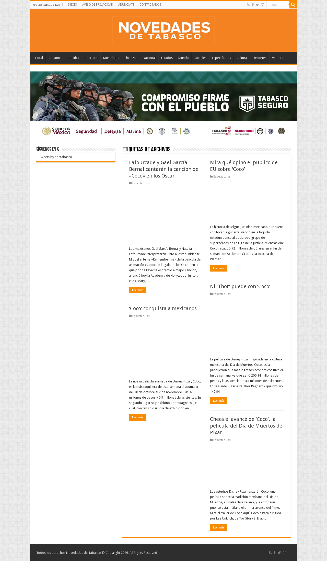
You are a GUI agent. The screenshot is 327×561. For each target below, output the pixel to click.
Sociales (200, 58)
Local (39, 58)
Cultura (242, 58)
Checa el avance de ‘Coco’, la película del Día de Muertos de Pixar (246, 425)
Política (74, 58)
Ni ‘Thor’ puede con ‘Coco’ (240, 286)
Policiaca (91, 58)
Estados (167, 58)
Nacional (149, 58)
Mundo (183, 58)
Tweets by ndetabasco (55, 157)
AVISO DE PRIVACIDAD (97, 4)
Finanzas (131, 58)
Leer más (137, 290)
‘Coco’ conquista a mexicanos (163, 308)
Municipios (111, 58)
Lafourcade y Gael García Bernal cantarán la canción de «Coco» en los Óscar (163, 169)
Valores (277, 58)
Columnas (56, 58)
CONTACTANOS (150, 4)
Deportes (259, 58)
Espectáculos (221, 58)
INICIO (72, 4)
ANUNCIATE (126, 4)
